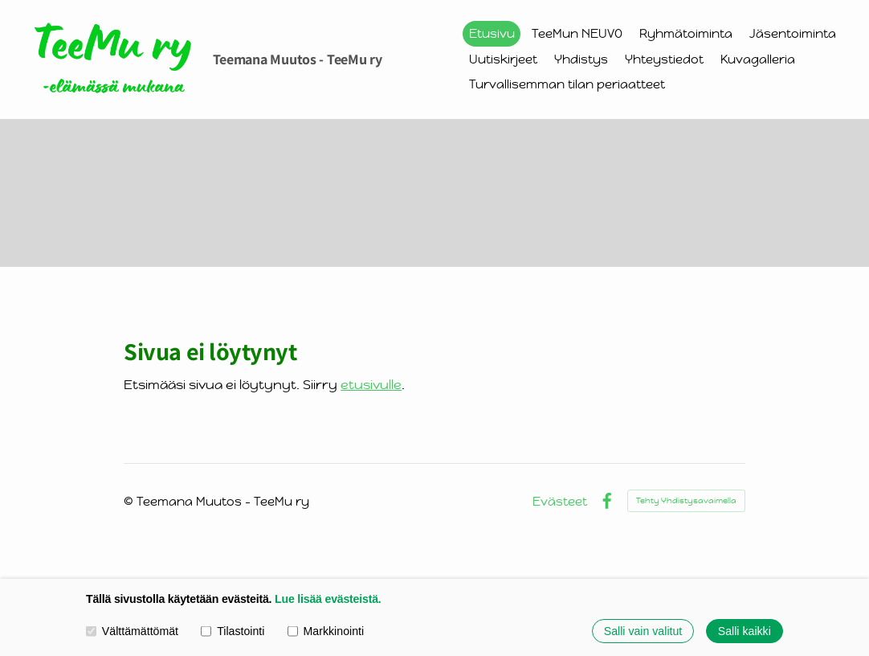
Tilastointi (232, 631)
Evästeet (559, 501)
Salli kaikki (744, 631)
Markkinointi (326, 631)
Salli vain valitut (643, 631)
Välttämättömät (132, 631)
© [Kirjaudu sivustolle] (130, 501)
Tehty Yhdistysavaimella (686, 500)
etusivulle (371, 384)
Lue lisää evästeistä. (328, 598)
